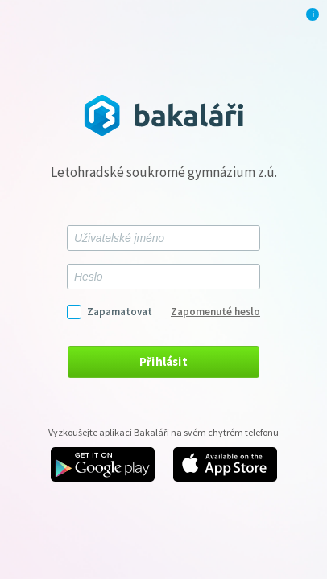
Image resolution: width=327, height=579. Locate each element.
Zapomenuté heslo (215, 311)
